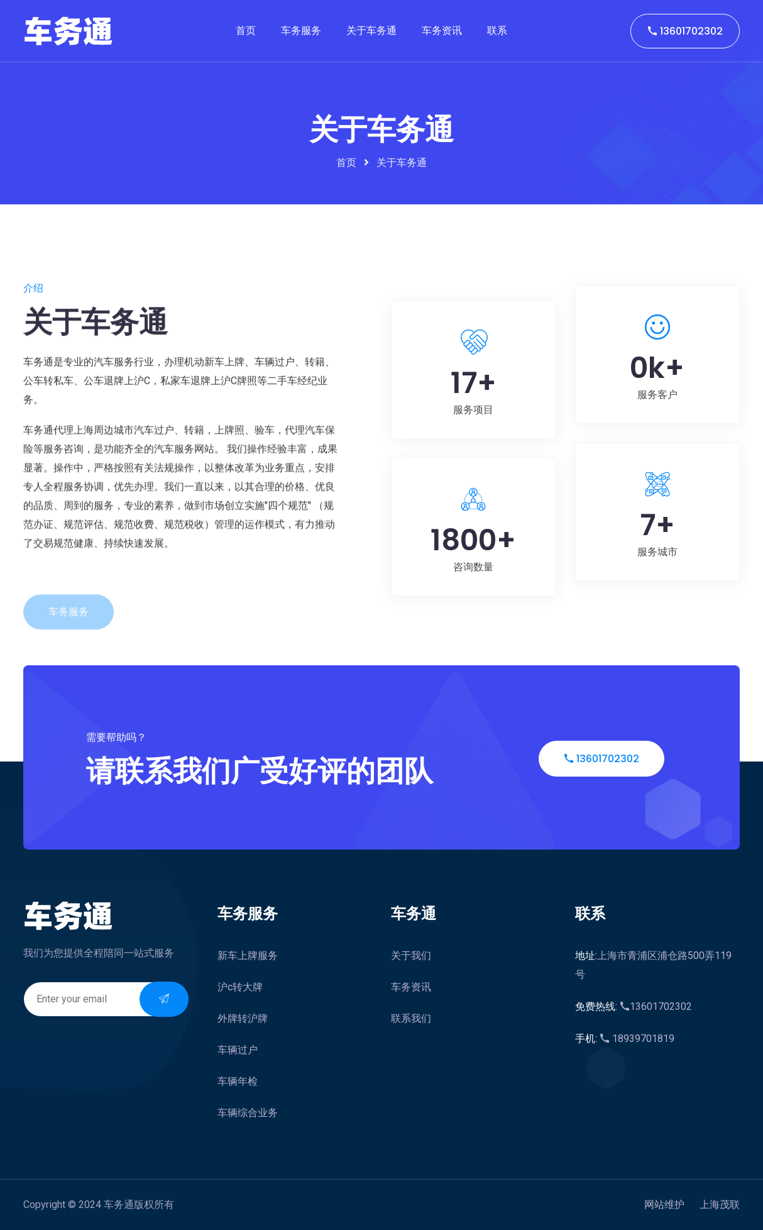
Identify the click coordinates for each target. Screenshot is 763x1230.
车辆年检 (237, 1081)
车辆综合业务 (247, 1113)
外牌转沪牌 (242, 1018)
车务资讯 (442, 30)
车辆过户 (237, 1050)
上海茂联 (720, 1205)
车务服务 (301, 30)
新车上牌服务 (247, 955)
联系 (497, 30)
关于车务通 (371, 30)
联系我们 (411, 1018)
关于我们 (411, 955)
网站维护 (664, 1205)
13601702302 (685, 31)
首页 (246, 30)
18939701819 (624, 1038)
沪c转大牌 (240, 987)
